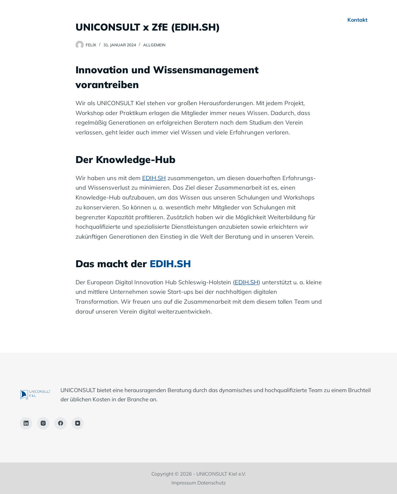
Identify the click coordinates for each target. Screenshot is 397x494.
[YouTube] (78, 423)
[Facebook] (60, 423)
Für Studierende (270, 20)
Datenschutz (211, 483)
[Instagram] (43, 423)
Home (113, 20)
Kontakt (357, 19)
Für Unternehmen (206, 20)
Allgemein (154, 44)
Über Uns (151, 20)
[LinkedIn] (26, 423)
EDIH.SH (154, 178)
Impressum (183, 483)
